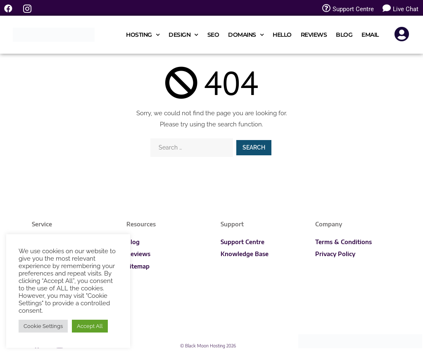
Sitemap (138, 266)
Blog (344, 34)
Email (370, 34)
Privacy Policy (335, 253)
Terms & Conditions (343, 241)
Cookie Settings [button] (43, 326)
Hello (282, 34)
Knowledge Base (245, 253)
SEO (213, 34)
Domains (246, 34)
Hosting (142, 34)
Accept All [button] (90, 326)
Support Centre (242, 241)
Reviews (314, 34)
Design (183, 34)
